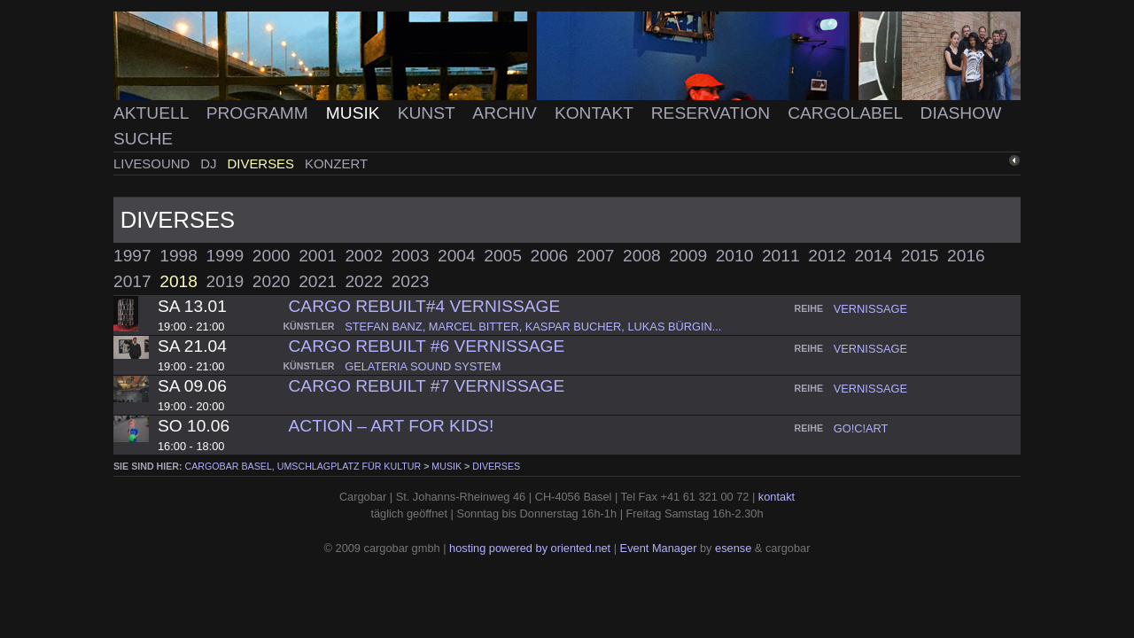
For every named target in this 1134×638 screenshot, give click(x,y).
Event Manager (658, 548)
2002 (364, 255)
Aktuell (153, 113)
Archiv (506, 113)
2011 (781, 255)
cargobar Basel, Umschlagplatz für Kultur (303, 466)
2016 (966, 255)
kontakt (776, 496)
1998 (178, 255)
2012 (827, 255)
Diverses (263, 163)
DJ (210, 163)
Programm (259, 113)
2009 (688, 255)
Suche (143, 138)
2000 (271, 255)
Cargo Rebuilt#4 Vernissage (425, 306)
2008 (642, 255)
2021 (318, 281)
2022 (364, 281)
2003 (411, 255)
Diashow (961, 113)
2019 (225, 281)
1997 (132, 255)
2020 (271, 281)
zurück (990, 162)
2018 (178, 281)
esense (733, 548)
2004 (457, 255)
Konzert (336, 163)
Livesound (153, 163)
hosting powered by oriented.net (529, 548)
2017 (132, 281)
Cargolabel (847, 113)
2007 (596, 255)
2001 (318, 255)
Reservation (713, 113)
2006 (550, 255)
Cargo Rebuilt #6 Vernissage (427, 346)
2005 (503, 255)
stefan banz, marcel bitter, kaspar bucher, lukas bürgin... (533, 326)
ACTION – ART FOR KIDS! (391, 425)
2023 (411, 281)
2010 (735, 255)
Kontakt (596, 113)
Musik (355, 113)
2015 (920, 255)
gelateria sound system (423, 366)
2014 (874, 255)
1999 (225, 255)
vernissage (870, 308)
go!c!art (861, 428)
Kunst (429, 113)
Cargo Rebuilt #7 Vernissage (427, 386)
